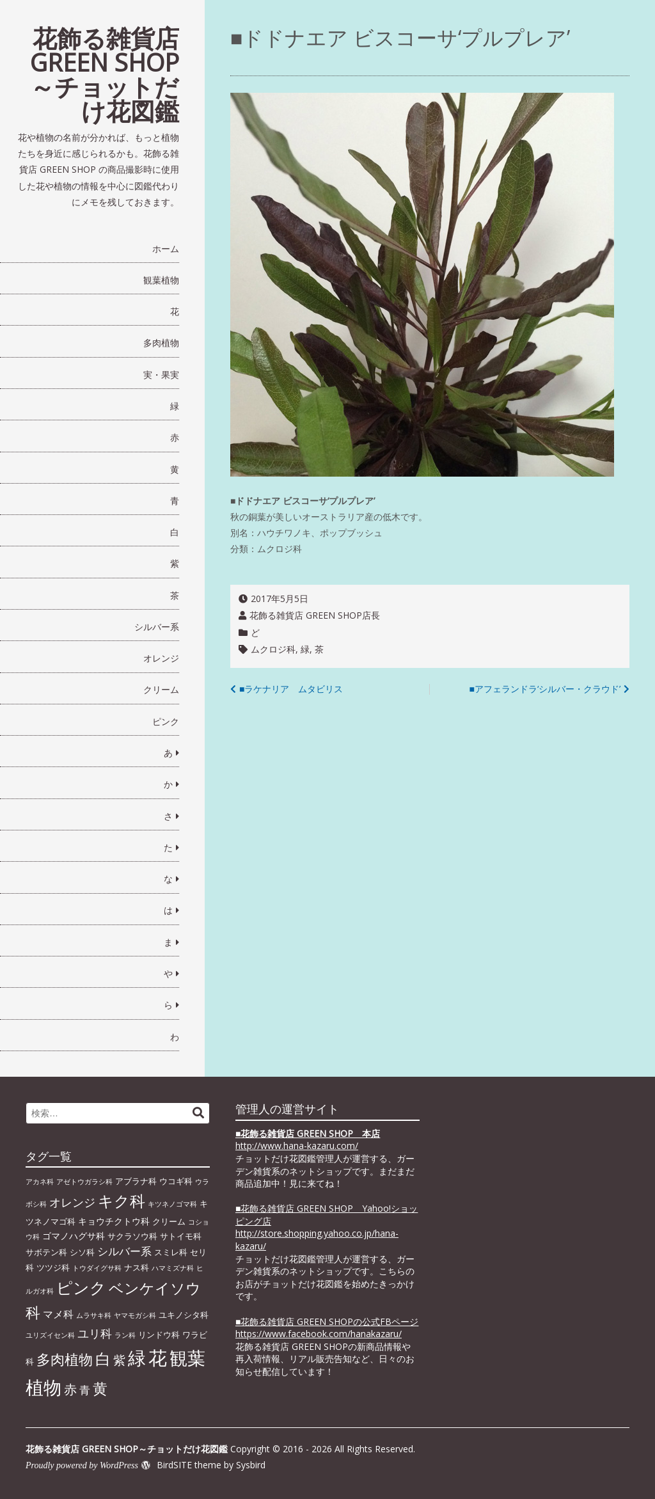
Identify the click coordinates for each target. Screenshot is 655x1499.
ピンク (165, 721)
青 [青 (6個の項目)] (84, 1389)
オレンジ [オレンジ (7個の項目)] (72, 1202)
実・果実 (161, 375)
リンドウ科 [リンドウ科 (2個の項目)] (159, 1334)
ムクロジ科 (273, 649)
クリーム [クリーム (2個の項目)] (168, 1221)
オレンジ (161, 658)
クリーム (161, 689)
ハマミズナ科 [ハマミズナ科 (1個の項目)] (173, 1268)
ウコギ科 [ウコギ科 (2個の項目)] (176, 1181)
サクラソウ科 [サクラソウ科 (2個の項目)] (132, 1236)
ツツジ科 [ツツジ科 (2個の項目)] (53, 1267)
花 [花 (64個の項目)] (157, 1357)
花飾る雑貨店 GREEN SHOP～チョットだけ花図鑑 (104, 74)
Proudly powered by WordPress (82, 1465)
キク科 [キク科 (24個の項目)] (121, 1200)
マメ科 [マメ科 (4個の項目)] (58, 1314)
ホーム (165, 248)
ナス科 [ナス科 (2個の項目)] (136, 1267)
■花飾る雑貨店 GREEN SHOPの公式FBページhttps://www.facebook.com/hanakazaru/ (326, 1327)
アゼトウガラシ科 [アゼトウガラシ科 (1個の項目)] (84, 1181)
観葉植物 (161, 280)
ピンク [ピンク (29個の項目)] (81, 1287)
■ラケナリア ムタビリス (291, 689)
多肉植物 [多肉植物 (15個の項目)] (64, 1359)
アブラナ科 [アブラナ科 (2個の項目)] (136, 1181)
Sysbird (250, 1465)
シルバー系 (156, 627)
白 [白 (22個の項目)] (103, 1359)
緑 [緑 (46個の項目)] (137, 1357)
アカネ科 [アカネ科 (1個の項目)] (40, 1181)
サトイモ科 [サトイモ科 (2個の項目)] (180, 1236)
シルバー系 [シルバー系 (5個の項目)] (124, 1251)
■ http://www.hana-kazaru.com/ (307, 1139)
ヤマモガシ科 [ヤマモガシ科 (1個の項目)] (135, 1315)
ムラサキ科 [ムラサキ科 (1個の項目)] (93, 1315)
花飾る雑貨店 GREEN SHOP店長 (314, 615)
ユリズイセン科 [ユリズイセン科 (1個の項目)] (50, 1335)
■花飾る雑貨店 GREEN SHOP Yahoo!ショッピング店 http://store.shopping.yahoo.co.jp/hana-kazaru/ (326, 1227)
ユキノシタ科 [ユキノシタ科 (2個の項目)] (184, 1315)
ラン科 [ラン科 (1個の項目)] (125, 1335)
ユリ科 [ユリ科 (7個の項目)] (94, 1333)
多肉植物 (161, 343)
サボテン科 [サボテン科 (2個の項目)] (46, 1252)
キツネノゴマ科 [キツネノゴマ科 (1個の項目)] (172, 1204)
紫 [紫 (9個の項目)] (119, 1359)
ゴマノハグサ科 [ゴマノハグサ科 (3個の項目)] (73, 1236)
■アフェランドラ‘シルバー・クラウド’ (545, 689)
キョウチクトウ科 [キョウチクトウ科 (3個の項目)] (114, 1221)
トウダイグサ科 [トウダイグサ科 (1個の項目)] (97, 1268)
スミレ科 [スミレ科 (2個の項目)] (170, 1252)
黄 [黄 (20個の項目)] (100, 1388)
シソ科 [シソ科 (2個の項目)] (82, 1252)
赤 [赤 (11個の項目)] (70, 1389)
